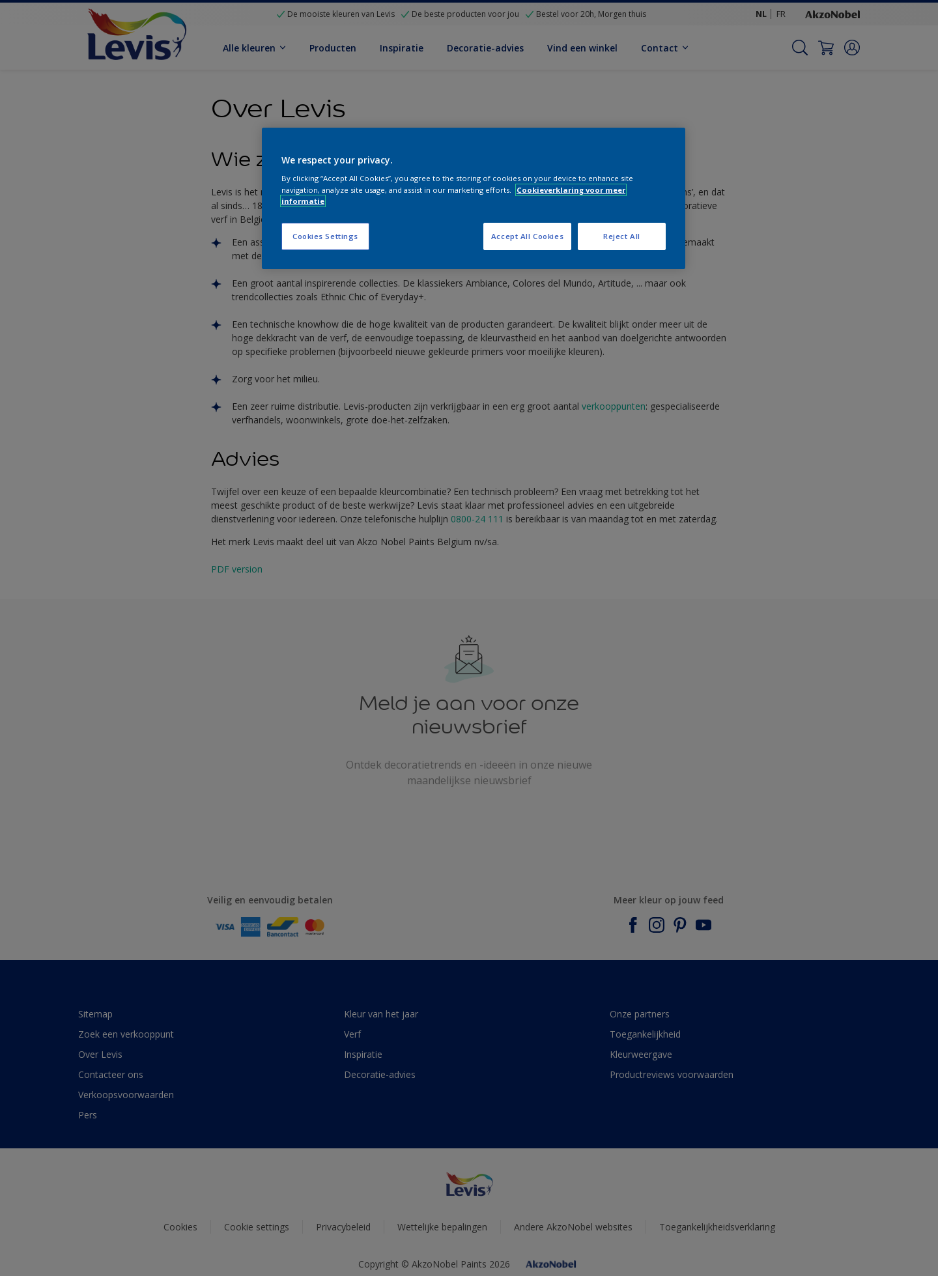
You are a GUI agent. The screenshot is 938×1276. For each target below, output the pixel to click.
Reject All (621, 236)
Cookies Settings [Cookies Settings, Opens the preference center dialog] (325, 236)
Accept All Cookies (527, 236)
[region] (473, 198)
